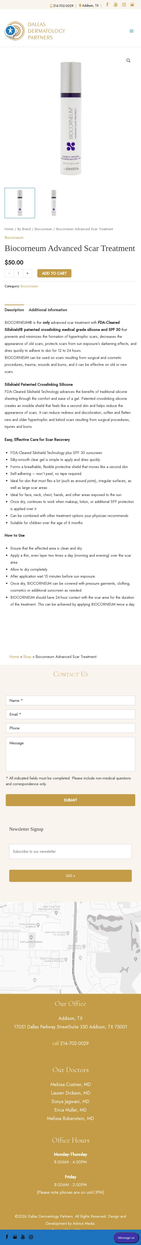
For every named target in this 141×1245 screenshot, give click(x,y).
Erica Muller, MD (70, 1110)
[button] (128, 60)
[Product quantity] (18, 273)
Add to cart (54, 273)
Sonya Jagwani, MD (70, 1101)
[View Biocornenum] (20, 203)
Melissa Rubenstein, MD (70, 1118)
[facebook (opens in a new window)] (108, 5)
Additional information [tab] (48, 310)
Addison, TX (70, 1018)
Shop (27, 656)
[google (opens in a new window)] (132, 5)
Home (9, 228)
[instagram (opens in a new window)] (124, 5)
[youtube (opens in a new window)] (116, 5)
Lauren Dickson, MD (70, 1093)
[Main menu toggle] (131, 31)
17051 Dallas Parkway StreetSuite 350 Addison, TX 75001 (70, 1027)
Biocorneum (43, 228)
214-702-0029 (74, 1043)
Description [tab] (14, 310)
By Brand (24, 228)
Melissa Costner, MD (70, 1084)
